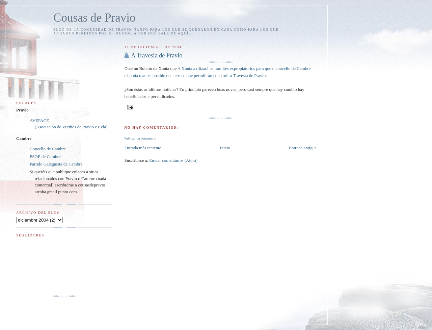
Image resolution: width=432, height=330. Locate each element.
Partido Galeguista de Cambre (56, 164)
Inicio (225, 147)
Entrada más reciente (142, 147)
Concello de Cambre (48, 148)
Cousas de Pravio (94, 17)
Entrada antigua (303, 147)
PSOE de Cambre (45, 156)
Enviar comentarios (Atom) (173, 160)
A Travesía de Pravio (156, 55)
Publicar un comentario (140, 138)
